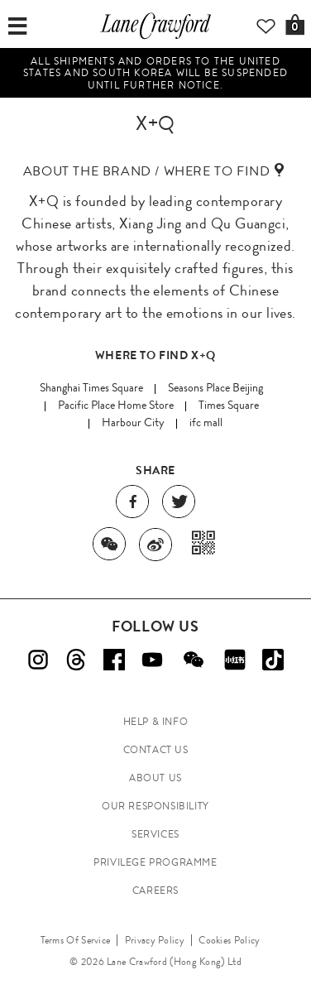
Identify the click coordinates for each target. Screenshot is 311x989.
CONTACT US (156, 749)
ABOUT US (155, 778)
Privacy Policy (154, 940)
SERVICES (155, 834)
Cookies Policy (229, 940)
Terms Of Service (76, 940)
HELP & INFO (156, 721)
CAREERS (155, 890)
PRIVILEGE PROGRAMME (155, 862)
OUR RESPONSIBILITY (155, 806)
